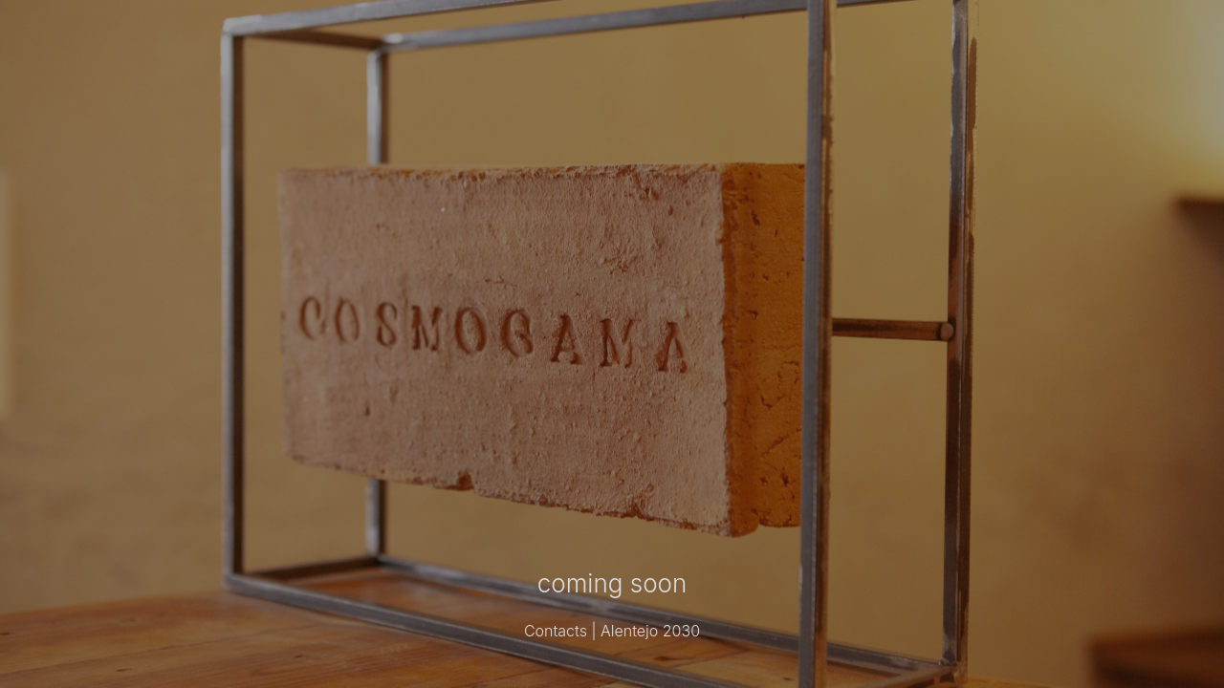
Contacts (555, 630)
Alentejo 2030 (650, 630)
